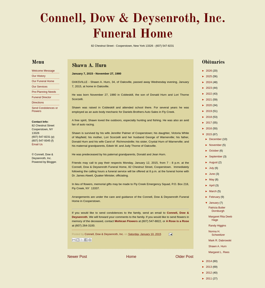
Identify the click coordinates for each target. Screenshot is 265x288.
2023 (209, 87)
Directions (38, 102)
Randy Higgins (217, 225)
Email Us (37, 144)
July (212, 168)
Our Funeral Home (43, 81)
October (214, 150)
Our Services (39, 86)
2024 (209, 82)
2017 (209, 122)
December (215, 139)
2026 (209, 70)
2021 (209, 99)
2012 (209, 272)
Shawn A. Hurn (218, 246)
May (212, 179)
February (215, 196)
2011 (209, 278)
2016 (209, 128)
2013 (209, 266)
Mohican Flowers (126, 221)
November (215, 145)
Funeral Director (41, 97)
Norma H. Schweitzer (217, 233)
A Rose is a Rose (177, 221)
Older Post (184, 257)
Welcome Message (43, 70)
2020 (209, 105)
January (214, 202)
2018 (209, 116)
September (216, 156)
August (213, 162)
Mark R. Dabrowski (220, 240)
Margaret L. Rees (219, 252)
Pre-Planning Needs (44, 91)
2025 (209, 76)
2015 (209, 134)
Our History (39, 75)
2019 (209, 111)
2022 (209, 93)
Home (131, 257)
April (212, 185)
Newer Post (77, 257)
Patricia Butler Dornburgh (217, 209)
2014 (209, 261)
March (213, 191)
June (212, 173)
